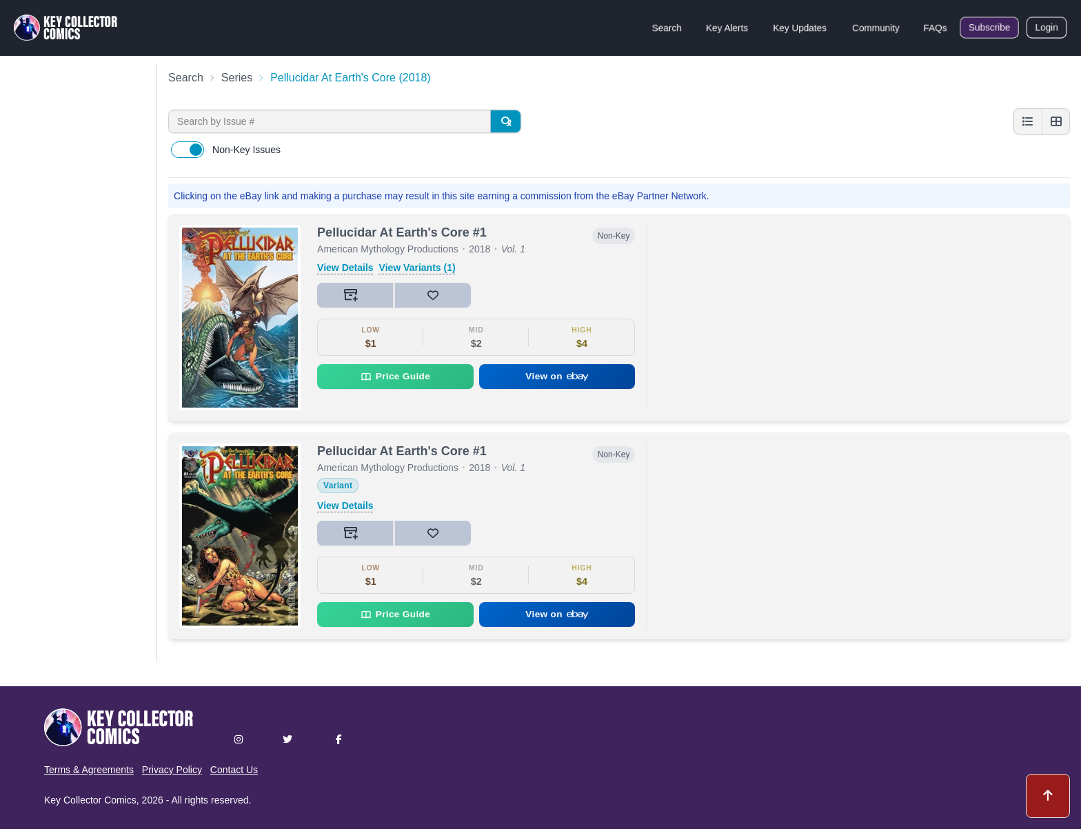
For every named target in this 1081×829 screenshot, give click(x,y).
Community (875, 27)
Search (666, 27)
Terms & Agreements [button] (89, 769)
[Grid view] (1055, 121)
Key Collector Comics (90, 800)
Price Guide (395, 376)
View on (557, 376)
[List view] (1028, 121)
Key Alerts (727, 27)
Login (1046, 27)
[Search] (505, 121)
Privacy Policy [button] (172, 769)
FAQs (935, 27)
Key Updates (799, 27)
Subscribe (989, 27)
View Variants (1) (417, 267)
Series (236, 77)
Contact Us (234, 769)
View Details (345, 267)
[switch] (187, 149)
